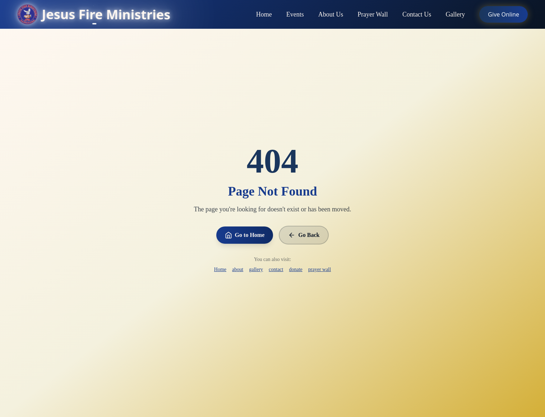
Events (295, 15)
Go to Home (245, 235)
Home (264, 15)
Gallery (455, 15)
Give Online (503, 14)
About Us (330, 15)
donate (295, 269)
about (237, 269)
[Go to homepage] (93, 14)
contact (276, 269)
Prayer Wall (372, 15)
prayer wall (319, 269)
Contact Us (416, 15)
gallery (256, 269)
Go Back (303, 235)
